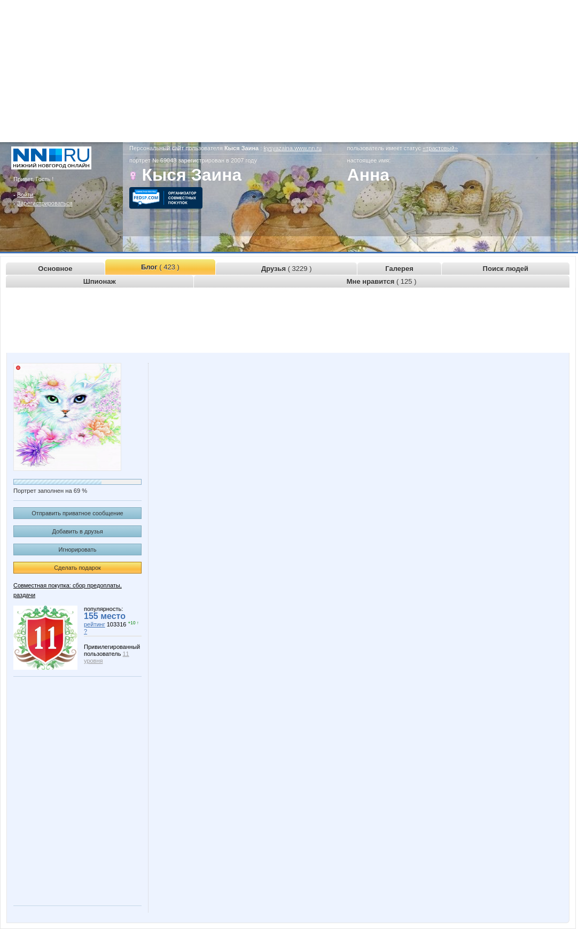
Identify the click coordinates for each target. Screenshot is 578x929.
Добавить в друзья (77, 531)
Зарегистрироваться (45, 203)
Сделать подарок (77, 567)
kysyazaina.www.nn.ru (292, 148)
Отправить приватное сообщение (77, 513)
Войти (25, 194)
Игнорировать (78, 549)
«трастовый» (440, 148)
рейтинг (94, 624)
